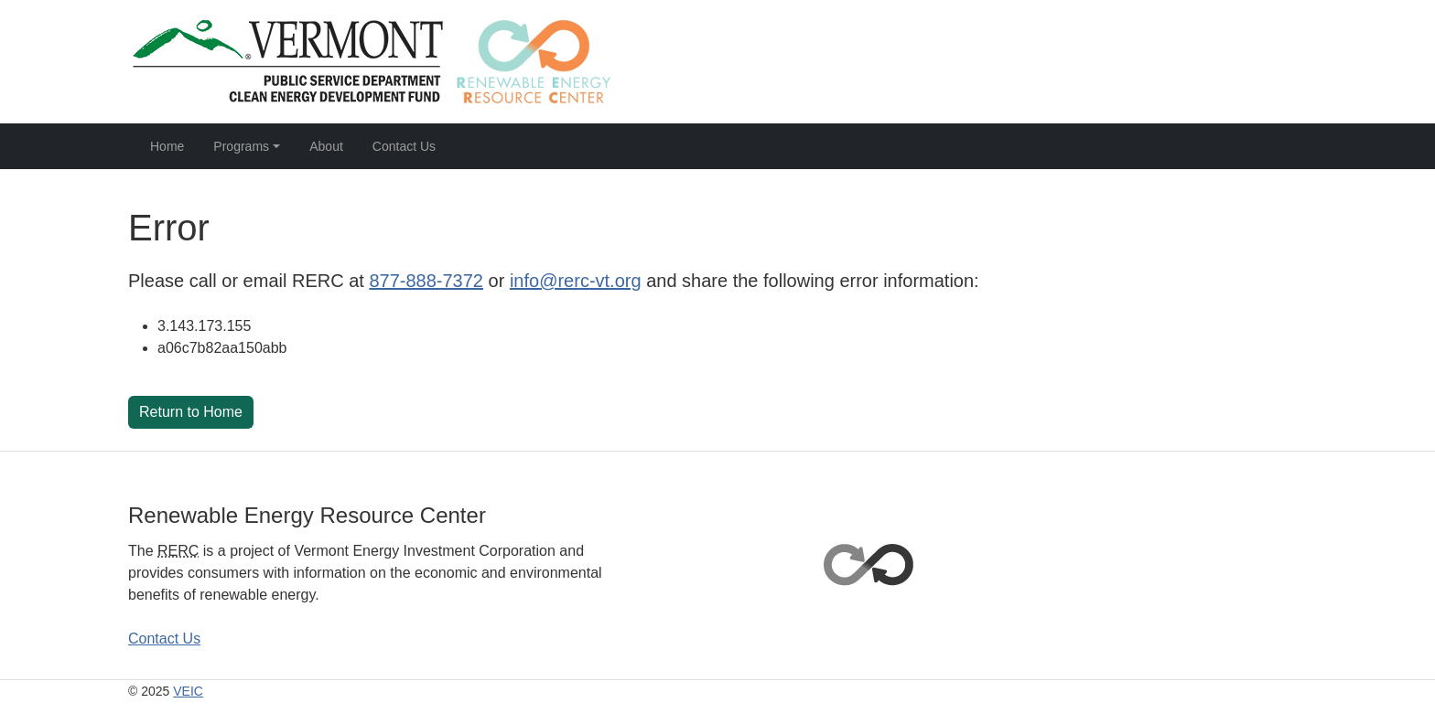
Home (167, 146)
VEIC (188, 691)
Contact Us (404, 146)
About (326, 146)
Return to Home (191, 412)
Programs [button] (241, 146)
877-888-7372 (426, 281)
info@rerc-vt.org (576, 281)
